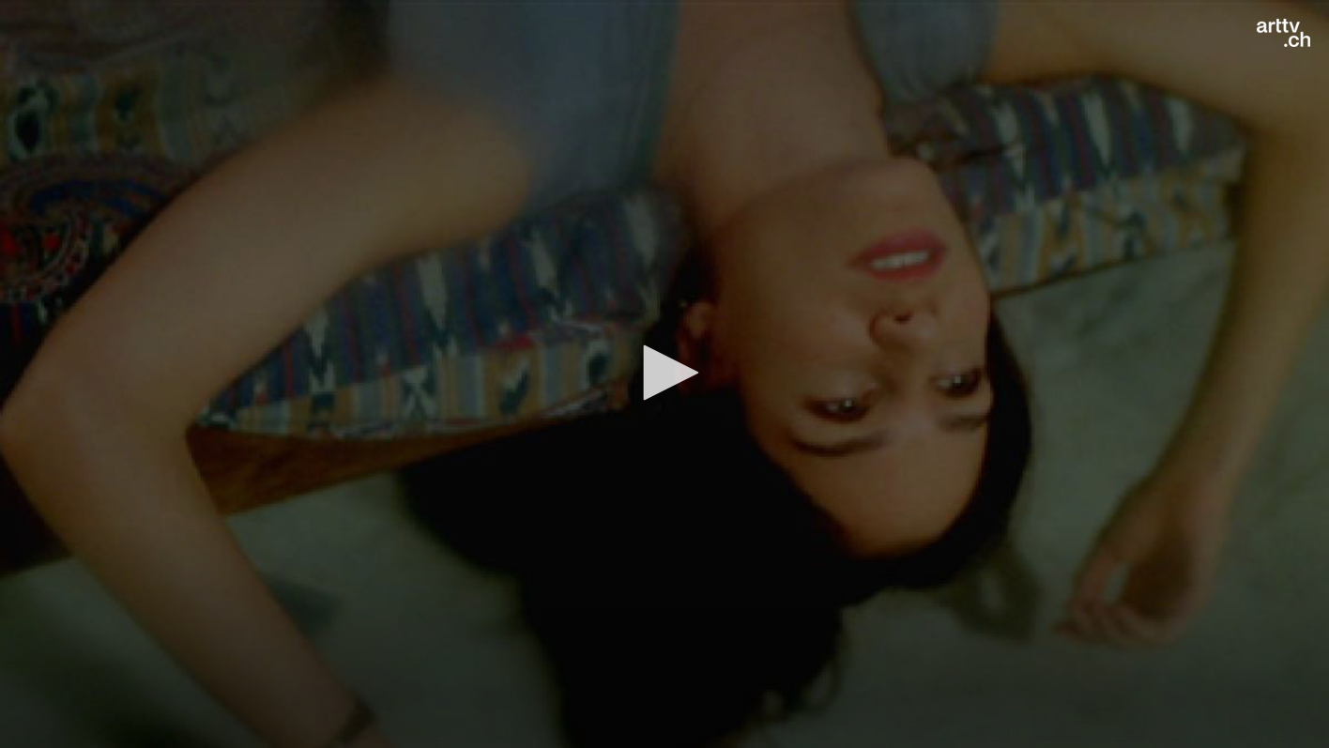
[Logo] (1283, 33)
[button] (664, 372)
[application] (664, 374)
